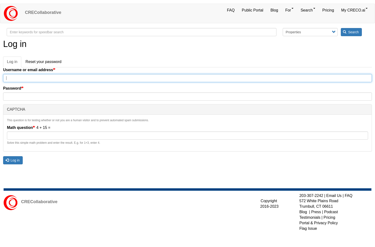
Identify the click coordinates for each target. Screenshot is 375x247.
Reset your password (43, 62)
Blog (274, 10)
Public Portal (252, 10)
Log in (14, 63)
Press (316, 212)
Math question (20, 128)
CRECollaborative (43, 12)
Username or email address (28, 70)
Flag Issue (308, 228)
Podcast (331, 212)
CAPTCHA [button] (16, 109)
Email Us (334, 196)
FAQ (231, 10)
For (289, 10)
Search (308, 10)
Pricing (328, 10)
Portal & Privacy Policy (318, 223)
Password (12, 88)
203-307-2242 (311, 196)
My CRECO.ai (354, 10)
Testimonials (309, 217)
